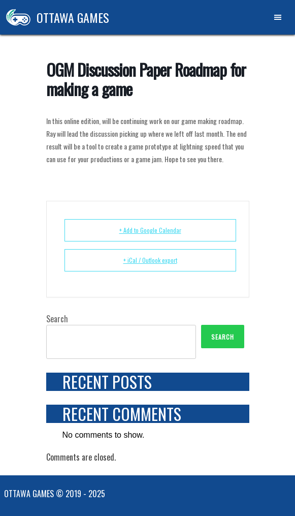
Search (57, 319)
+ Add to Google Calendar (150, 230)
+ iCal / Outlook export (150, 260)
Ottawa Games (54, 17)
